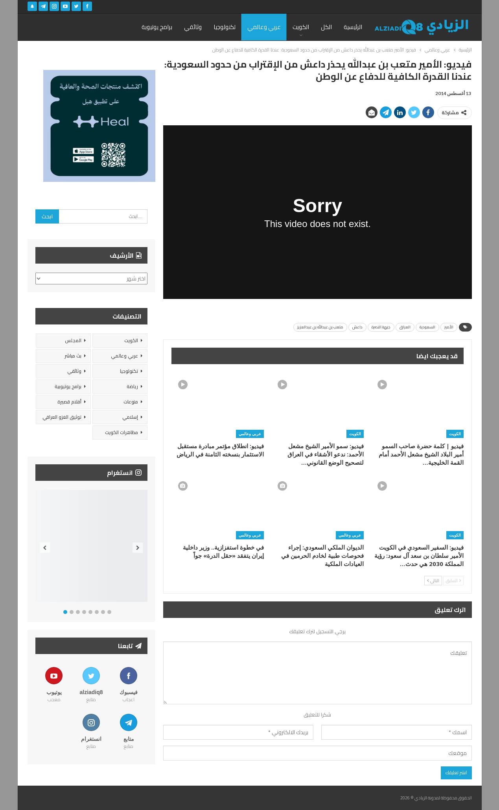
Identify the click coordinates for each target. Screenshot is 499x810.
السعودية (427, 327)
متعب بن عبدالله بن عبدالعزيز (320, 327)
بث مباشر (72, 355)
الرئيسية (353, 27)
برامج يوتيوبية (68, 386)
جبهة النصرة (381, 327)
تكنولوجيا (225, 27)
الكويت (301, 27)
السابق (453, 581)
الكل (326, 27)
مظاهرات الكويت (121, 432)
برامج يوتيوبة (157, 27)
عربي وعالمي (264, 27)
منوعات (130, 401)
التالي (433, 581)
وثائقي (193, 27)
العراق (405, 327)
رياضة (132, 386)
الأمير (448, 327)
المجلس (73, 340)
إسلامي (130, 416)
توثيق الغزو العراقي (61, 416)
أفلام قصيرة (69, 401)
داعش (357, 327)
